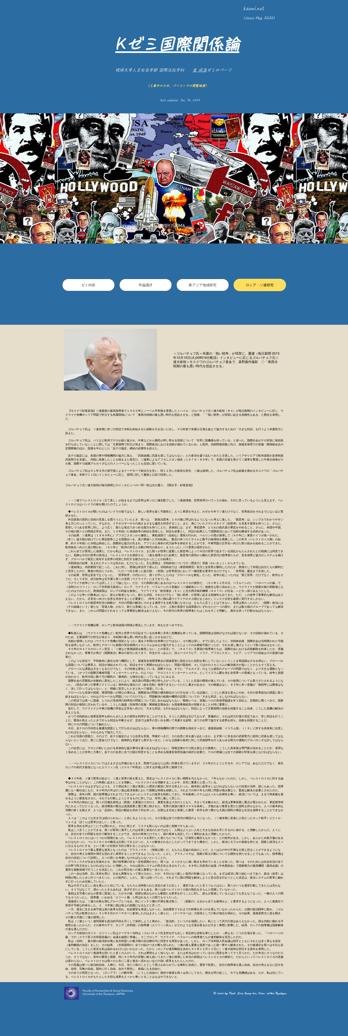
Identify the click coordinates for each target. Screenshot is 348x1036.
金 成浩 (200, 70)
